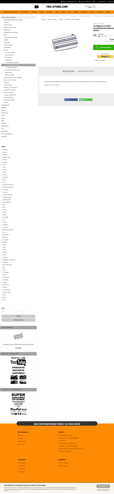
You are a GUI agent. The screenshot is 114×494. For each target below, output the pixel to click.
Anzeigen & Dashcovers (10, 95)
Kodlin (3, 212)
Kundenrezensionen (85, 71)
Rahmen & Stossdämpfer (10, 87)
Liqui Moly (4, 217)
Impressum (63, 440)
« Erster (43, 19)
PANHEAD (34, 12)
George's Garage (6, 197)
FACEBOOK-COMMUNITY (85, 1)
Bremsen (6, 50)
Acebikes (4, 149)
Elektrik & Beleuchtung (10, 27)
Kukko (3, 214)
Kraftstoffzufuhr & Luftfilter (11, 32)
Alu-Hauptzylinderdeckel (12, 65)
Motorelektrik (7, 30)
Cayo (3, 164)
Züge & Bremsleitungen (10, 80)
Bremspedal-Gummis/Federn (13, 70)
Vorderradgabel (8, 85)
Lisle (3, 219)
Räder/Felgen (7, 47)
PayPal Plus (23, 466)
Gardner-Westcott (6, 194)
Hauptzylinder (8, 60)
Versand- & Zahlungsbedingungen (69, 446)
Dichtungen (7, 42)
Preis (3, 308)
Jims (3, 204)
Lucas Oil (4, 227)
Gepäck (6, 102)
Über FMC (20, 438)
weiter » (55, 19)
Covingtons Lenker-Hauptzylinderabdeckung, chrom (18, 344)
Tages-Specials (22, 441)
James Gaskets (6, 202)
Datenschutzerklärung (13, 490)
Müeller (4, 242)
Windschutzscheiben (9, 100)
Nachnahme (23, 463)
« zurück (49, 19)
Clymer (4, 169)
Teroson (4, 282)
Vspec (3, 295)
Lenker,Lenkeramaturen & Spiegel (13, 77)
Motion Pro (5, 234)
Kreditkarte (22, 469)
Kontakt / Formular (63, 463)
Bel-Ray (4, 159)
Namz (3, 244)
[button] (71, 99)
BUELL (92, 12)
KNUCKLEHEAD (25, 12)
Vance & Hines (6, 292)
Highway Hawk (6, 199)
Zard (3, 300)
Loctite (4, 222)
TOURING (75, 12)
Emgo (3, 179)
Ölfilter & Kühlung (8, 97)
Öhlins (3, 250)
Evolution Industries (7, 184)
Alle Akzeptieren (103, 486)
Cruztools (4, 177)
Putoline (4, 262)
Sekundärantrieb (8, 45)
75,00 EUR (18, 348)
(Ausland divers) (110, 36)
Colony (4, 174)
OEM (3, 247)
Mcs (3, 232)
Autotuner (6, 22)
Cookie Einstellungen (65, 451)
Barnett (4, 154)
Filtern (18, 316)
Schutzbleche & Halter (10, 90)
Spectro (4, 275)
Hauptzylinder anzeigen (12, 62)
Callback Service (62, 466)
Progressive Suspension (8, 260)
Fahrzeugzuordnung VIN (66, 435)
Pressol (4, 257)
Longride (4, 224)
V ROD (56, 12)
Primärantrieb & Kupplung (11, 37)
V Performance (6, 290)
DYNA (69, 12)
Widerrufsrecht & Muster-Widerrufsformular (71, 448)
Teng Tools (4, 280)
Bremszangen (8, 57)
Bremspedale (8, 72)
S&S (3, 267)
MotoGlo (4, 237)
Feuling (4, 192)
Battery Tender (6, 157)
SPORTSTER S (84, 12)
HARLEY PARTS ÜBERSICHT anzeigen (13, 20)
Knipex (4, 209)
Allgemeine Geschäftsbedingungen (69, 438)
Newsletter (21, 435)
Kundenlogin (101, 1)
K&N (3, 207)
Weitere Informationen (103, 489)
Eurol (3, 182)
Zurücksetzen (18, 320)
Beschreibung (68, 71)
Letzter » (61, 19)
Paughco (4, 252)
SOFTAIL (63, 12)
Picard (3, 255)
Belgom (4, 162)
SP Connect (5, 272)
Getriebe (6, 40)
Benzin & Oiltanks (8, 92)
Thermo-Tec (5, 285)
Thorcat (4, 287)
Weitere (108, 12)
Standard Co (5, 277)
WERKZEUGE (100, 12)
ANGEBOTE (4, 136)
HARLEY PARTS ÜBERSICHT (11, 12)
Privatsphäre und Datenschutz (68, 443)
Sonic (3, 270)
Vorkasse (22, 472)
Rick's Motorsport (6, 265)
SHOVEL (41, 12)
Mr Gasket (4, 239)
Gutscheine (21, 444)
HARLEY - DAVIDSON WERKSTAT (68, 1)
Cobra (3, 172)
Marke (3, 146)
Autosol (4, 152)
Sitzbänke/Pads (8, 25)
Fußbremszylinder (9, 75)
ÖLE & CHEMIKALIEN (6, 134)
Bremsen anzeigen (10, 52)
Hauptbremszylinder (11, 67)
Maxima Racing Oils (7, 229)
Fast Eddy (4, 189)
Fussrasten (7, 82)
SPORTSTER (49, 12)
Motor (5, 35)
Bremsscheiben (9, 55)
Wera (3, 297)
